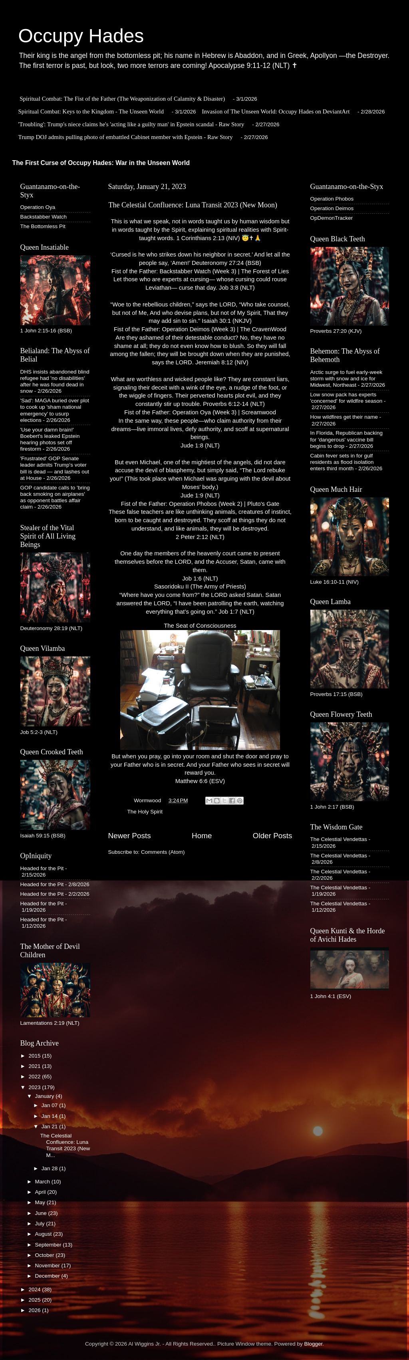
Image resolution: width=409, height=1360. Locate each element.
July (40, 1224)
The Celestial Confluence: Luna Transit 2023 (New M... (65, 1145)
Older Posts (272, 835)
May (41, 1202)
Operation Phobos (332, 199)
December (48, 1276)
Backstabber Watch (43, 217)
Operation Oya (38, 207)
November (48, 1266)
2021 (35, 1066)
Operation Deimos (332, 208)
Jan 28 (50, 1168)
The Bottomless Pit (43, 226)
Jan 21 (50, 1126)
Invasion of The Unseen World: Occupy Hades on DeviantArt (276, 111)
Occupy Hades (81, 35)
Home (202, 835)
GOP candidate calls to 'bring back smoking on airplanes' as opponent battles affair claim (55, 497)
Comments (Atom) (163, 852)
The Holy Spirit (145, 812)
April (41, 1192)
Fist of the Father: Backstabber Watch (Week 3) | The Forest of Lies (200, 271)
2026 (35, 1310)
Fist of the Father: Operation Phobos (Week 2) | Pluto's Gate (200, 504)
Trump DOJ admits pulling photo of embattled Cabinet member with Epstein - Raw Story (125, 137)
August (44, 1234)
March (43, 1182)
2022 (35, 1077)
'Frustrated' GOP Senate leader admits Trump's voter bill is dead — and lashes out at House (54, 468)
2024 (35, 1289)
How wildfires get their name (344, 417)
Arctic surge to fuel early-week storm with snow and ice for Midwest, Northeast (346, 378)
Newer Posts (129, 835)
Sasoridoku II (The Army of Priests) (200, 586)
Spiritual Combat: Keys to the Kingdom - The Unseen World (91, 111)
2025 (35, 1300)
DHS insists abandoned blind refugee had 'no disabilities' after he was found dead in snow (54, 381)
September (49, 1245)
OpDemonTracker (331, 218)
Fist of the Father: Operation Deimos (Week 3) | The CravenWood (200, 329)
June (41, 1213)
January (45, 1096)
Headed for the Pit (42, 868)
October (45, 1255)
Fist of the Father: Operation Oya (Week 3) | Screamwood (200, 412)
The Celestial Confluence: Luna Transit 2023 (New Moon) (193, 205)
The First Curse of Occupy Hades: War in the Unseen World (101, 162)
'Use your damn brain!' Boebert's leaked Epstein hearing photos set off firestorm (50, 439)
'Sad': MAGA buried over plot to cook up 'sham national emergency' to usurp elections (54, 410)
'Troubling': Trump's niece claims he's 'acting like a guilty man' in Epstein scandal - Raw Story (131, 124)
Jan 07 (50, 1105)
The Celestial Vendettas (338, 839)
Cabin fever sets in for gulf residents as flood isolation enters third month (342, 462)
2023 (35, 1087)
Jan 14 (50, 1116)
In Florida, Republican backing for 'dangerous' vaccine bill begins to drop (346, 439)
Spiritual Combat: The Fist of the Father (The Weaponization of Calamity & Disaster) (122, 98)
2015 (35, 1056)
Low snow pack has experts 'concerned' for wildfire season (346, 398)
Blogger (313, 1344)
